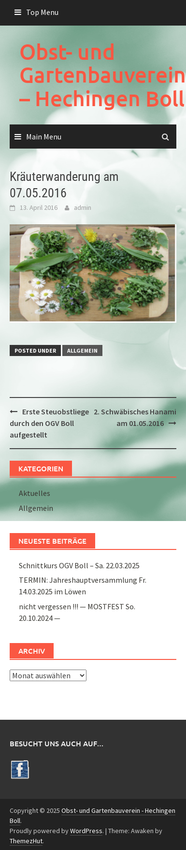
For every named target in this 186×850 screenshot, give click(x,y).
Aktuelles (34, 493)
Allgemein (82, 350)
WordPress (86, 830)
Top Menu (42, 12)
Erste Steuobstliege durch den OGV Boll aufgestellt (49, 423)
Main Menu (43, 136)
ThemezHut (26, 840)
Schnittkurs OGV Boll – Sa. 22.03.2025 (79, 565)
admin (82, 207)
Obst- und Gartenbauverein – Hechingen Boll (102, 74)
